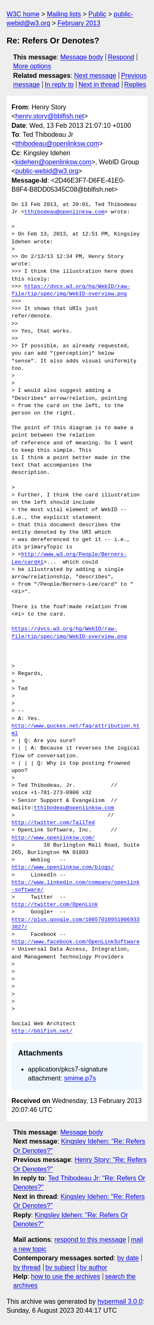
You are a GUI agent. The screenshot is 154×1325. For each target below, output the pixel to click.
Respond (121, 57)
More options (32, 66)
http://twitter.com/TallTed (53, 823)
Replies (135, 84)
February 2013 (78, 23)
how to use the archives (65, 1276)
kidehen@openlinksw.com (53, 162)
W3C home (23, 14)
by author (93, 1267)
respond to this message (90, 1239)
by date (127, 1258)
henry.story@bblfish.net (49, 116)
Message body (81, 57)
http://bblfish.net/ (41, 1031)
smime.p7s (80, 1078)
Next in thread (99, 84)
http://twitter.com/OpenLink (54, 904)
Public (97, 14)
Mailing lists (64, 14)
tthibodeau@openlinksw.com (57, 143)
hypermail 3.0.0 (119, 1301)
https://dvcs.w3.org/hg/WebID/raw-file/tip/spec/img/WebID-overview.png (70, 290)
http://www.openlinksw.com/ (53, 838)
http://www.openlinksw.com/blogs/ (62, 867)
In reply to (59, 84)
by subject (60, 1267)
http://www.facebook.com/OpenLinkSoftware (75, 942)
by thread (27, 1267)
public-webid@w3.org (46, 171)
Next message (95, 75)
